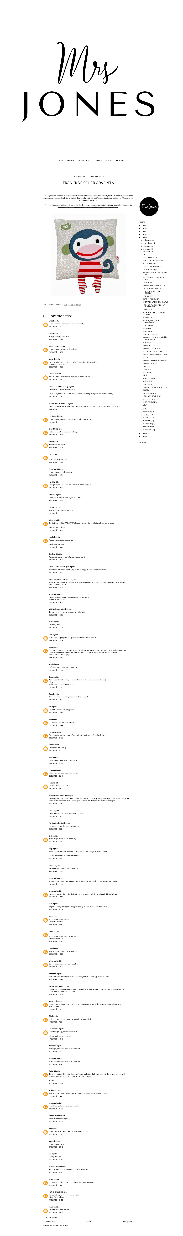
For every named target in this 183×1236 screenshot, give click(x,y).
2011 (143, 436)
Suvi (50, 719)
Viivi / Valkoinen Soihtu (57, 609)
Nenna (51, 745)
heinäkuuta (147, 412)
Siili (50, 1154)
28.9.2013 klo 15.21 (56, 615)
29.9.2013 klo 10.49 (56, 871)
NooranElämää (54, 1116)
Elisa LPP (52, 429)
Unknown (52, 374)
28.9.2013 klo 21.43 (56, 763)
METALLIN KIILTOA (149, 264)
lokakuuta (146, 246)
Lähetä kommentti (52, 1217)
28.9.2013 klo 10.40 (56, 380)
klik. (96, 200)
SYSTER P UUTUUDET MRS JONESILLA (152, 292)
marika (51, 537)
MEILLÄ (145, 357)
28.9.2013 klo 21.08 (56, 738)
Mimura (51, 866)
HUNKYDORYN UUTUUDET (152, 351)
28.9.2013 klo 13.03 (56, 530)
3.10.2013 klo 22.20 (56, 1172)
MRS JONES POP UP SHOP (152, 348)
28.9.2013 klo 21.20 (56, 751)
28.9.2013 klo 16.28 (56, 657)
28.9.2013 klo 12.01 (56, 435)
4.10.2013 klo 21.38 (56, 1200)
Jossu (51, 783)
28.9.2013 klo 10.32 (56, 339)
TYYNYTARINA (148, 325)
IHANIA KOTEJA (148, 310)
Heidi (51, 482)
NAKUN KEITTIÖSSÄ (149, 252)
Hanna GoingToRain (56, 986)
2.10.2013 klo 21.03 (56, 1109)
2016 (143, 228)
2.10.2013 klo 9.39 (55, 1052)
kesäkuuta (147, 415)
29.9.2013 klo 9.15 (55, 842)
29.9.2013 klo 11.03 (56, 884)
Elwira (51, 1071)
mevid (51, 931)
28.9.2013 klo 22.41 (56, 776)
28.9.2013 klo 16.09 (56, 640)
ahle (50, 1128)
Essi (50, 836)
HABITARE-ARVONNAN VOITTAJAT (155, 354)
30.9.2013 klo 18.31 (56, 979)
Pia (50, 707)
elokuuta (146, 409)
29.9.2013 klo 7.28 (55, 816)
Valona (51, 1141)
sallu (50, 635)
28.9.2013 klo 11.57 (56, 422)
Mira (50, 757)
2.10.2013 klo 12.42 (56, 1083)
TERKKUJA (146, 366)
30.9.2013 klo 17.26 (56, 967)
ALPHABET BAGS (149, 378)
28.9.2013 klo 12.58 (56, 513)
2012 (143, 433)
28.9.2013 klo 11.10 (56, 397)
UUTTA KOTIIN (148, 381)
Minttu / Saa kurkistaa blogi (58, 387)
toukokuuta (147, 418)
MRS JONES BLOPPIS (150, 363)
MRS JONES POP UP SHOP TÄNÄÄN (155, 387)
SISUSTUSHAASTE (149, 345)
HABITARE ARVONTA (150, 402)
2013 (143, 237)
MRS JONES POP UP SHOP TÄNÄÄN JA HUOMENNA (155, 338)
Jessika (51, 664)
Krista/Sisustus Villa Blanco (58, 796)
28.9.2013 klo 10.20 (56, 327)
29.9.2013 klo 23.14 (56, 924)
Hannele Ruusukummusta (58, 404)
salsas (51, 622)
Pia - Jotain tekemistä (56, 823)
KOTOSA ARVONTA (149, 393)
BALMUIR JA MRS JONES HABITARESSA (151, 322)
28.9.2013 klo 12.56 (56, 500)
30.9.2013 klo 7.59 (55, 941)
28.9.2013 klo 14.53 (56, 602)
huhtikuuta (147, 421)
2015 (143, 231)
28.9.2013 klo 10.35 (56, 352)
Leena (51, 810)
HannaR (52, 732)
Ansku (51, 1179)
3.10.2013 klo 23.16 (56, 1185)
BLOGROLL (120, 160)
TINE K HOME (147, 282)
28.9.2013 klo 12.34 (56, 475)
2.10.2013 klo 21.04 (56, 1122)
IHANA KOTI (147, 369)
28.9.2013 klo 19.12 (56, 713)
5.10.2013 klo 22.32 (56, 1213)
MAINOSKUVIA (148, 296)
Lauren (51, 359)
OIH (144, 255)
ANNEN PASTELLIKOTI (150, 258)
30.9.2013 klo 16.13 (56, 954)
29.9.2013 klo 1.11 (55, 804)
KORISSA (146, 390)
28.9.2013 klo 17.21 (56, 670)
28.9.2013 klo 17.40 (56, 687)
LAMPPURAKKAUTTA (150, 334)
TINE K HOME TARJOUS (151, 270)
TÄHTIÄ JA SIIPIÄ (148, 384)
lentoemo (52, 1001)
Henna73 (52, 507)
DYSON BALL (147, 328)
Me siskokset (53, 1029)
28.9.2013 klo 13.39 (56, 573)
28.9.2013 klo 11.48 (56, 409)
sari (50, 647)
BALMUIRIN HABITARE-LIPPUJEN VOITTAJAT (154, 314)
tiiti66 (51, 442)
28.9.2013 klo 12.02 (56, 447)
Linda (51, 321)
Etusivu (88, 1222)
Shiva (51, 677)
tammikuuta (147, 430)
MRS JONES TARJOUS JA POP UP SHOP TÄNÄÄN (154, 306)
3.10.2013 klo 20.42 (56, 1147)
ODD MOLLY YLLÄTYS (150, 399)
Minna (51, 520)
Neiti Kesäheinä (54, 1192)
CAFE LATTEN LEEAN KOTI (152, 267)
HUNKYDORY (147, 372)
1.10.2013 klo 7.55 (55, 1022)
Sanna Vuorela (54, 346)
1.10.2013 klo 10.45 (56, 1039)
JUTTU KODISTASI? (84, 160)
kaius (51, 1207)
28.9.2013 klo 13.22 (56, 560)
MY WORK (109, 160)
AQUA (145, 405)
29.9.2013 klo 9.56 (55, 859)
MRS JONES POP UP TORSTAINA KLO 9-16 (155, 273)
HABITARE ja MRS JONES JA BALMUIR (155, 302)
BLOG (61, 160)
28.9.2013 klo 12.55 (56, 488)
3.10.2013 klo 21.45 (56, 1160)
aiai (50, 916)
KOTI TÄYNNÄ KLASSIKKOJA (152, 288)
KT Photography (55, 1167)
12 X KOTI (98, 160)
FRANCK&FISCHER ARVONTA (153, 260)
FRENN (145, 375)
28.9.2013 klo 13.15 (56, 547)
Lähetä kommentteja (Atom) (57, 1225)
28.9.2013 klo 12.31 (56, 462)
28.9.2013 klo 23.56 (56, 789)
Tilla (50, 1016)
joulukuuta (147, 240)
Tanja (51, 694)
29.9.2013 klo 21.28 (56, 909)
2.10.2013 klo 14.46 (56, 1096)
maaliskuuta (147, 424)
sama (51, 333)
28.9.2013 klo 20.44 (56, 725)
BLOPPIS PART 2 (148, 331)
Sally (50, 849)
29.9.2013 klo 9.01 (55, 829)
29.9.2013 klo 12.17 (56, 897)
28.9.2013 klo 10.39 (56, 367)
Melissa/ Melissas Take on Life (59, 579)
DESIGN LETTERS (148, 342)
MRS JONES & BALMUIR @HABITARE (155, 360)
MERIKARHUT (147, 318)
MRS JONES (70, 160)
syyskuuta (146, 249)
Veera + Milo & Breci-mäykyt (59, 567)
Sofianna (52, 495)
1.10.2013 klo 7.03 (55, 1009)
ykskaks (51, 1090)
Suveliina (52, 554)
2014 (143, 234)
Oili (50, 454)
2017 (143, 225)
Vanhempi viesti (127, 1222)
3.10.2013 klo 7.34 (55, 1134)
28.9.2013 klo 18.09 (56, 700)
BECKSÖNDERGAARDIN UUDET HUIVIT (154, 278)
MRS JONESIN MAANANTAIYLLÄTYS (155, 285)
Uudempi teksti (49, 1222)
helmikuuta (147, 427)
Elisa (50, 904)
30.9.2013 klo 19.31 (56, 994)
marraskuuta (148, 243)
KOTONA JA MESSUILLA (151, 299)
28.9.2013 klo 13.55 (56, 587)
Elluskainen (53, 416)
